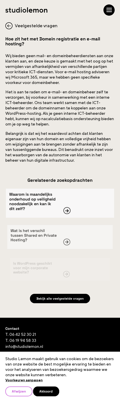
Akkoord (46, 391)
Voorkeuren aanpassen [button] (24, 380)
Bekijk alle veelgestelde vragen (60, 299)
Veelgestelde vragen (31, 25)
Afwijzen (19, 391)
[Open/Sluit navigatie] (109, 10)
